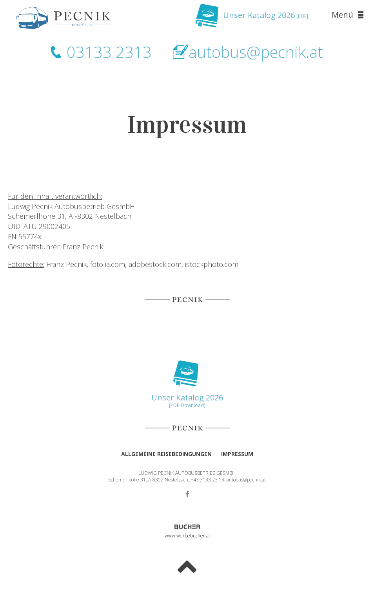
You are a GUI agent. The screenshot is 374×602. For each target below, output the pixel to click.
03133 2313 (109, 52)
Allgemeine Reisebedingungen (166, 454)
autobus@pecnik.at (256, 52)
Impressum (237, 454)
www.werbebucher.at (187, 535)
